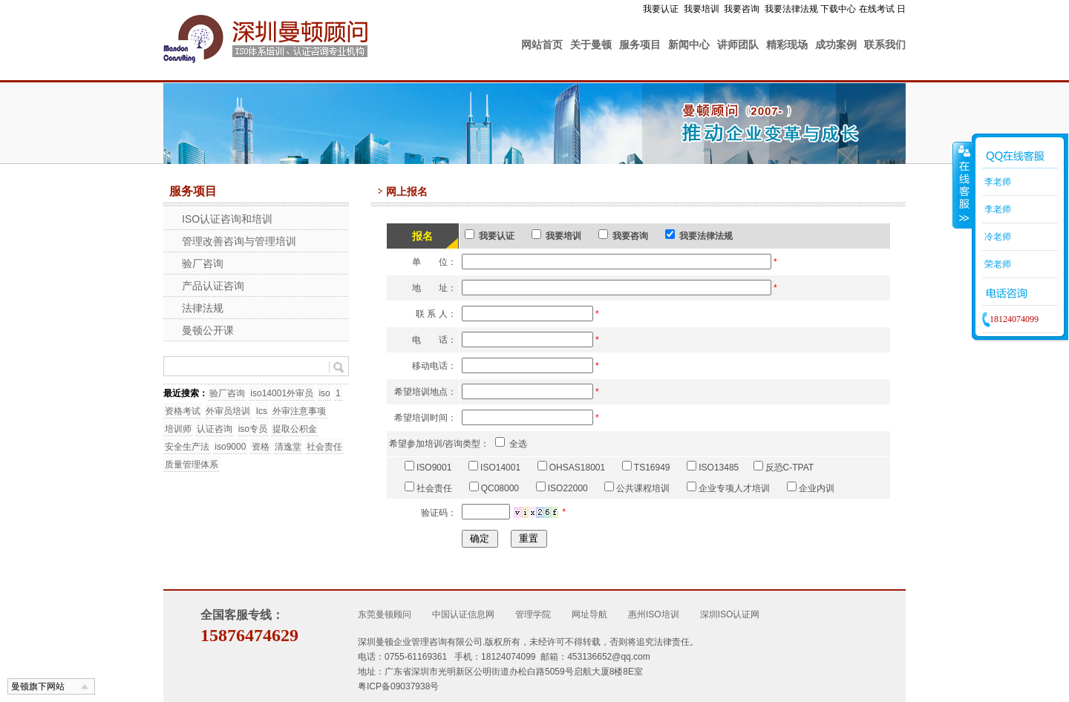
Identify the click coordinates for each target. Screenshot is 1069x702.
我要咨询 (741, 9)
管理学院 (533, 614)
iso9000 (230, 447)
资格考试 (182, 411)
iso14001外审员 (281, 393)
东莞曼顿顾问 (384, 614)
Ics (261, 411)
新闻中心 (689, 44)
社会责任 (324, 447)
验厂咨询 (202, 263)
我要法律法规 (791, 9)
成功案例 (836, 44)
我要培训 (701, 9)
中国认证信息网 (463, 614)
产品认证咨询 (213, 286)
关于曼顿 (591, 44)
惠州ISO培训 (653, 614)
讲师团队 (738, 44)
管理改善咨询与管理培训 (239, 241)
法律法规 (202, 308)
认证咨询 (214, 429)
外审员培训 (228, 411)
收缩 (962, 185)
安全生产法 (187, 447)
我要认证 (661, 9)
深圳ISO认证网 (730, 614)
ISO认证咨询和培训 (227, 219)
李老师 (996, 182)
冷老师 (996, 237)
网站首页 (542, 44)
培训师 (178, 429)
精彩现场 (787, 44)
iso (324, 393)
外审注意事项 (299, 411)
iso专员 (252, 429)
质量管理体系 (191, 464)
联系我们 (885, 44)
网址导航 (589, 614)
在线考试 (877, 9)
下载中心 (838, 9)
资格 (260, 447)
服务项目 (640, 44)
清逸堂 (288, 447)
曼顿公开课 (208, 330)
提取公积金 (294, 429)
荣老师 (996, 264)
